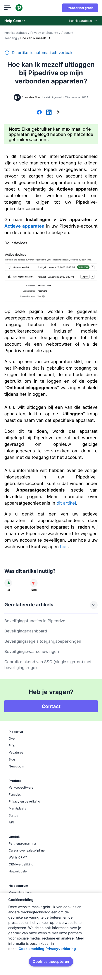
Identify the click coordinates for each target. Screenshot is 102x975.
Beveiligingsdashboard (25, 631)
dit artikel (66, 503)
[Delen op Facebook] (39, 113)
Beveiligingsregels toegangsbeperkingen (42, 641)
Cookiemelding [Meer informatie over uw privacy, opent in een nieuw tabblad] (31, 948)
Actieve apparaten (24, 226)
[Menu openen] (7, 7)
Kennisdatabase (15, 32)
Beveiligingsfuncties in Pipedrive (34, 620)
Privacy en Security (44, 32)
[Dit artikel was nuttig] (8, 583)
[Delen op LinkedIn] (49, 113)
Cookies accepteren (51, 961)
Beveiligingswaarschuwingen (31, 651)
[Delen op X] (58, 113)
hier (64, 546)
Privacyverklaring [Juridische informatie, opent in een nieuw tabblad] (60, 948)
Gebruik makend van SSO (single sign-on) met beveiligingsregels (48, 664)
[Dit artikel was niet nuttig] (34, 583)
